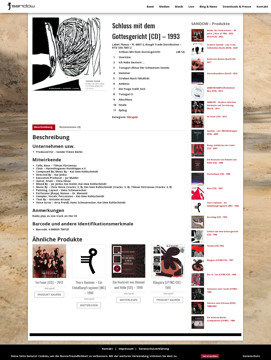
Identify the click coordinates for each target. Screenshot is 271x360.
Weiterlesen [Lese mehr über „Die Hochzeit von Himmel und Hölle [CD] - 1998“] (128, 300)
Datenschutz (251, 356)
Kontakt (262, 6)
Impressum (126, 348)
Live (191, 6)
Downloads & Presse (237, 6)
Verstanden (210, 356)
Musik (179, 6)
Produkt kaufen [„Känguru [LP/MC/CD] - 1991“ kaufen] (168, 300)
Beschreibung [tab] (43, 127)
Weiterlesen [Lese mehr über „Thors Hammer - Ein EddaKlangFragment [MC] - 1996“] (89, 305)
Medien (164, 6)
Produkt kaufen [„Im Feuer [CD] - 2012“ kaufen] (49, 294)
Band (150, 6)
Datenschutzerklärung (154, 348)
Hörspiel (132, 117)
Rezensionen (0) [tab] (70, 127)
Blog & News (208, 6)
